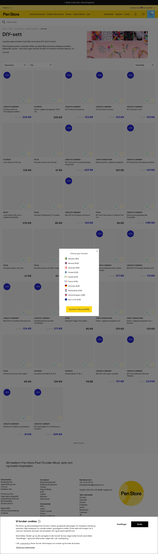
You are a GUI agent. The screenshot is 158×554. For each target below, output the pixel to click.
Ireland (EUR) (71, 277)
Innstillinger (122, 524)
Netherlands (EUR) (73, 290)
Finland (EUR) (71, 272)
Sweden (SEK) (72, 259)
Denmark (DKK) (72, 268)
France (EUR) (71, 281)
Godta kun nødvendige (25, 547)
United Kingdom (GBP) (75, 295)
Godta (139, 524)
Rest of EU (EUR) (73, 300)
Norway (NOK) (72, 263)
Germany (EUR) (72, 286)
